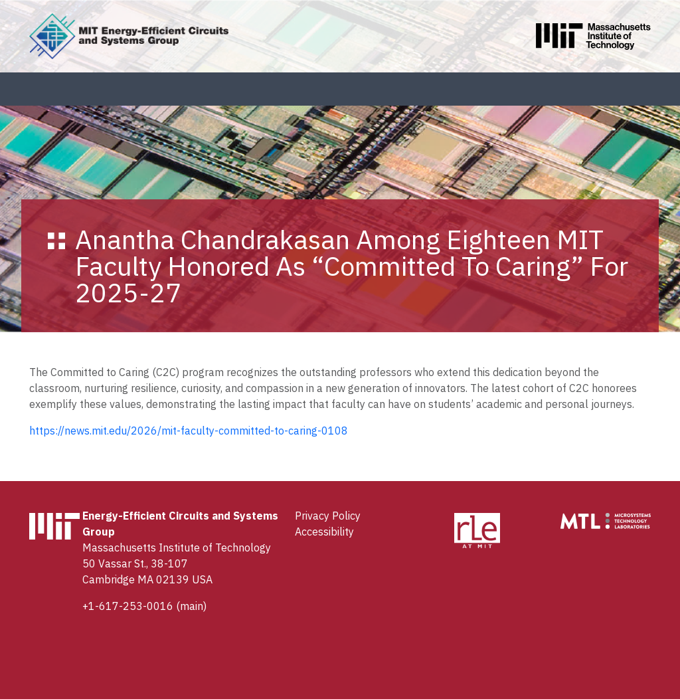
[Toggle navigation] (650, 89)
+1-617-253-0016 (127, 606)
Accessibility (324, 531)
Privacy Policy (328, 515)
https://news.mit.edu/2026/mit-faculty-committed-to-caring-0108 (188, 430)
